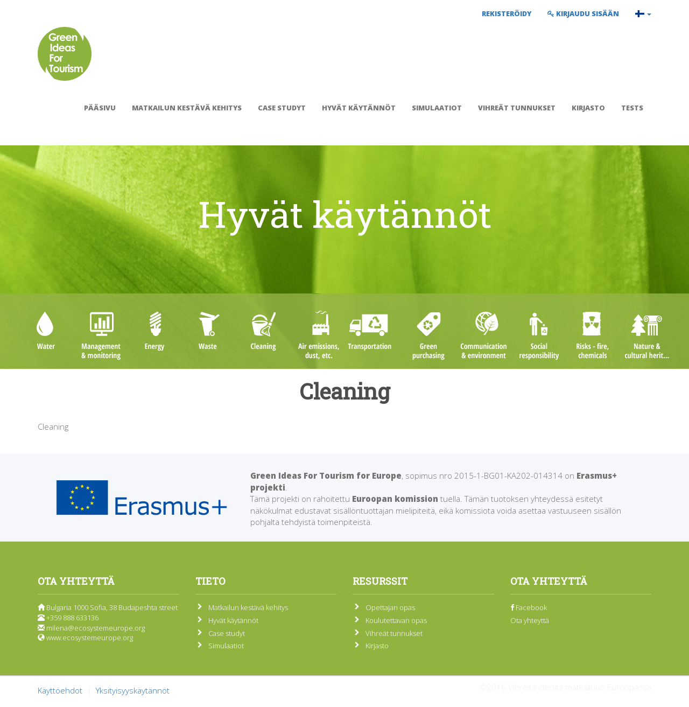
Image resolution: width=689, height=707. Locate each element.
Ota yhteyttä (529, 620)
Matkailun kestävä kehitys (187, 108)
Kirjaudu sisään (583, 13)
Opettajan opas (390, 607)
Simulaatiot (437, 108)
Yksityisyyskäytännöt (133, 690)
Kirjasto (588, 108)
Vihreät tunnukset (517, 108)
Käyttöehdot (60, 690)
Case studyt (282, 108)
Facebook (528, 607)
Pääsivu (100, 108)
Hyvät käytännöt (359, 108)
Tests (632, 108)
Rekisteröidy (506, 13)
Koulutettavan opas (396, 620)
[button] (643, 13)
